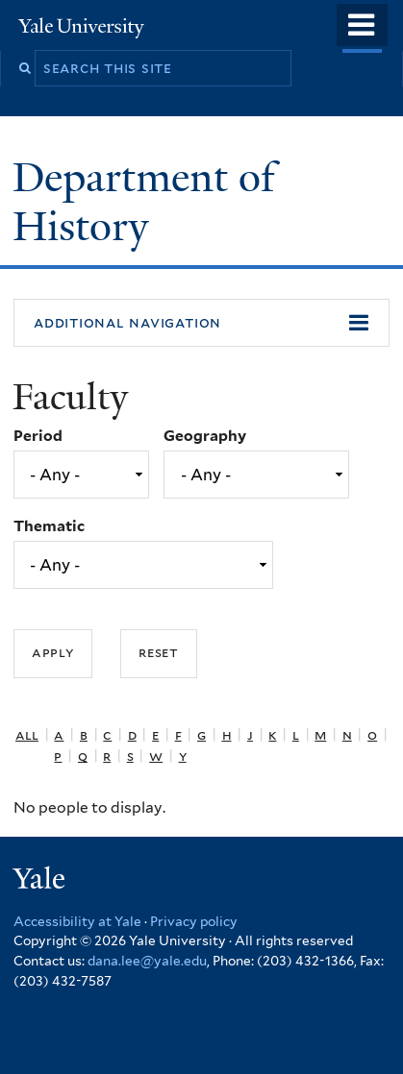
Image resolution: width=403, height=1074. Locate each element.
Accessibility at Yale (77, 921)
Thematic (49, 526)
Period (38, 436)
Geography (205, 436)
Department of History (144, 201)
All (26, 734)
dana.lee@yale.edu (147, 960)
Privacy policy (194, 921)
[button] (201, 323)
